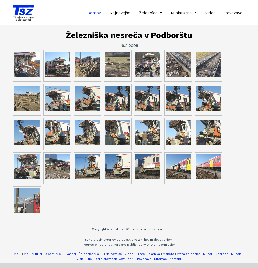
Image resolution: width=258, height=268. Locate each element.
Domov (94, 12)
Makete (168, 254)
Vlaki (17, 254)
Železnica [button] (149, 12)
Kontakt (175, 259)
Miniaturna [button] (182, 12)
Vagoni (71, 254)
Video (210, 12)
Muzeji (208, 254)
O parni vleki (54, 254)
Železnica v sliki (91, 254)
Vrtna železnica (188, 254)
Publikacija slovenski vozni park (110, 259)
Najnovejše (120, 12)
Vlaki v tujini (33, 254)
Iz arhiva (154, 254)
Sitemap (160, 259)
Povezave (233, 12)
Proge (140, 254)
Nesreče (221, 254)
